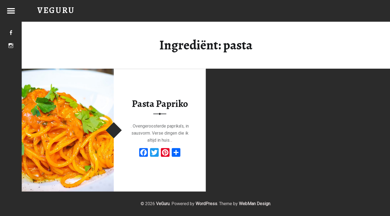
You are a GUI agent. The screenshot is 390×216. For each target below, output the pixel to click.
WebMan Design (254, 203)
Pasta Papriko (160, 103)
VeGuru (163, 203)
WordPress (206, 203)
